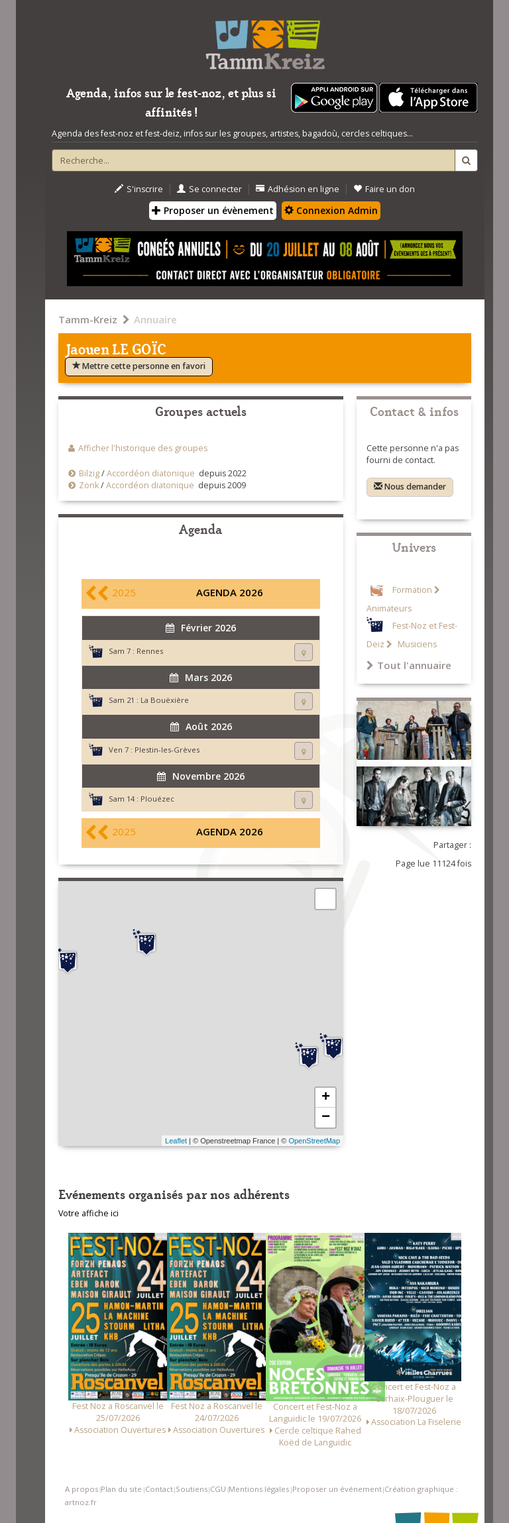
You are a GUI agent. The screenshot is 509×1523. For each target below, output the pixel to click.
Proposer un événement (337, 1489)
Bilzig (89, 473)
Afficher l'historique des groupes (142, 448)
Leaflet (176, 1141)
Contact (159, 1489)
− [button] (325, 1118)
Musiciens (416, 644)
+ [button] (325, 1098)
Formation (412, 590)
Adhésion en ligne (297, 189)
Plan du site (121, 1489)
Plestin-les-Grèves (167, 750)
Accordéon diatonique (151, 473)
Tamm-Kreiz (87, 319)
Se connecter (209, 189)
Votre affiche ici (88, 1213)
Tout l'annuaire (409, 665)
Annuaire (155, 319)
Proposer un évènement (213, 210)
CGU (218, 1489)
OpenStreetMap (314, 1141)
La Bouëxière (165, 700)
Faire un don (384, 189)
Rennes (150, 651)
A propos (81, 1489)
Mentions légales (259, 1489)
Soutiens (191, 1489)
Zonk (89, 485)
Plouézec (157, 799)
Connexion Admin (331, 210)
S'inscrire (139, 189)
